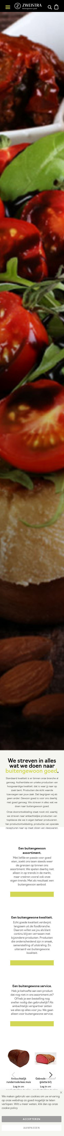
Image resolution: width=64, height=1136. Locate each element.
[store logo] (28, 6)
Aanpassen (31, 1127)
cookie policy (10, 1108)
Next (50, 1075)
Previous (14, 1075)
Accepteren (31, 1119)
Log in (16, 1087)
